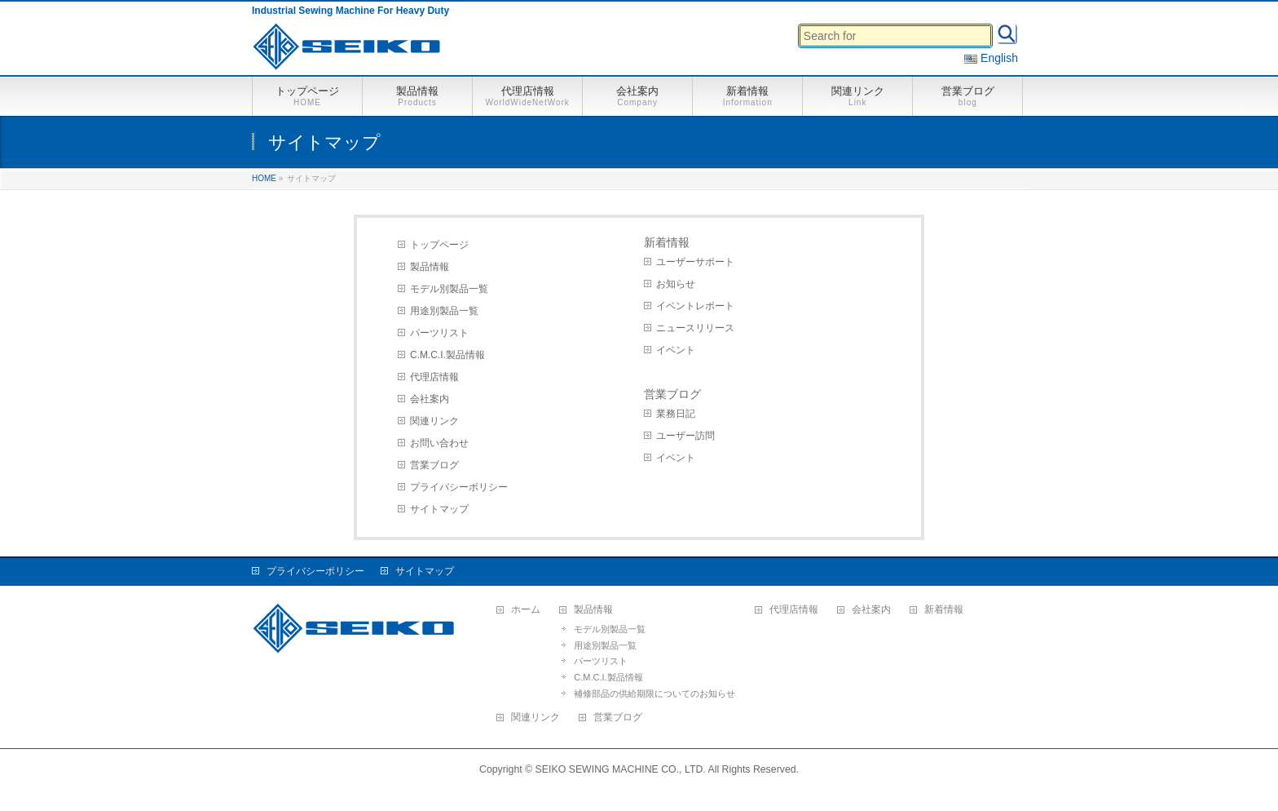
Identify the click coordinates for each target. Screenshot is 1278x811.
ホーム (525, 610)
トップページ (439, 244)
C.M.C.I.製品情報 (447, 355)
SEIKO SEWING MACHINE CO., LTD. (620, 769)
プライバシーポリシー (459, 487)
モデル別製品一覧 (449, 289)
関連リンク (434, 421)
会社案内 (429, 399)
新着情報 (667, 242)
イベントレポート (695, 306)
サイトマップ (439, 509)
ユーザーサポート (695, 262)
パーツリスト (439, 333)
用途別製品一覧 (444, 311)
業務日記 (675, 413)
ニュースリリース (695, 328)
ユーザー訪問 (685, 435)
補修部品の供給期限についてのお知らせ (654, 693)
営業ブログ (434, 465)
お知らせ (675, 284)
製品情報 (429, 267)
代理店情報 (434, 377)
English (991, 57)
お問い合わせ (439, 443)
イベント (675, 350)
